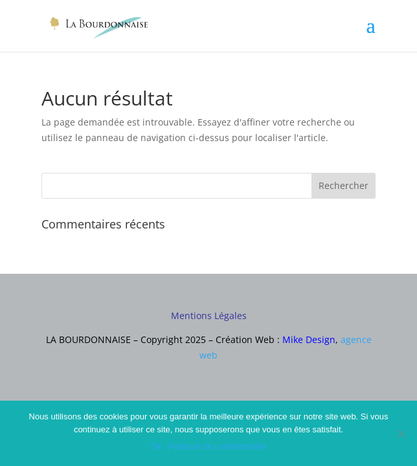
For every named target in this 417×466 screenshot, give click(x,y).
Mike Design (308, 339)
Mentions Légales (209, 315)
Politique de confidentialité (217, 446)
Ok (156, 446)
